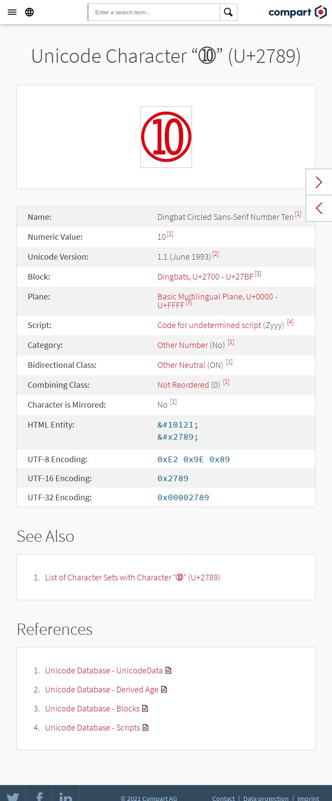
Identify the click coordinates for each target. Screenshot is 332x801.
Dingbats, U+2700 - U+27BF (205, 276)
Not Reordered (183, 384)
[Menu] (12, 12)
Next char (319, 182)
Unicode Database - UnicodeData (104, 670)
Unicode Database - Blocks (92, 708)
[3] (258, 273)
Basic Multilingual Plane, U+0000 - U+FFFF (217, 300)
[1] (298, 213)
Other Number (182, 344)
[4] (290, 322)
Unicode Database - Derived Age (102, 689)
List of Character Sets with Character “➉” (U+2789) (132, 577)
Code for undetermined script (209, 324)
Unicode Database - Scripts (92, 727)
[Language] (29, 12)
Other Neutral (181, 364)
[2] (215, 253)
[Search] (228, 12)
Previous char (319, 208)
